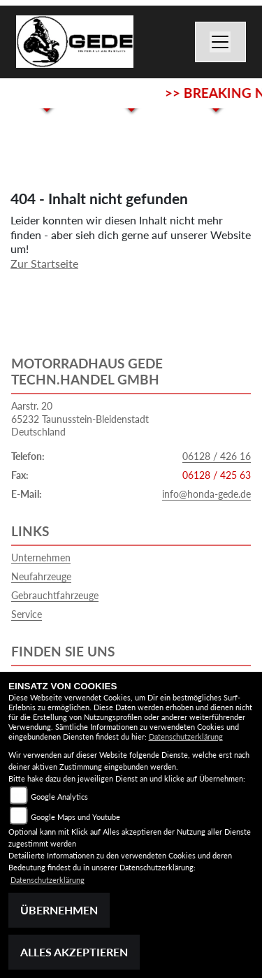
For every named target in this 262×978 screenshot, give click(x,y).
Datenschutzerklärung (186, 736)
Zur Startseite (44, 263)
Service (26, 614)
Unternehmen (41, 557)
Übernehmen (59, 909)
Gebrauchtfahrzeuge (55, 595)
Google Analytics (59, 796)
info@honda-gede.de (206, 494)
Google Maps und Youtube (75, 816)
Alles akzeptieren (74, 951)
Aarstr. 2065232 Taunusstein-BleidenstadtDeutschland (80, 419)
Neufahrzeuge (41, 576)
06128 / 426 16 (216, 456)
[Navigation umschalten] (221, 42)
